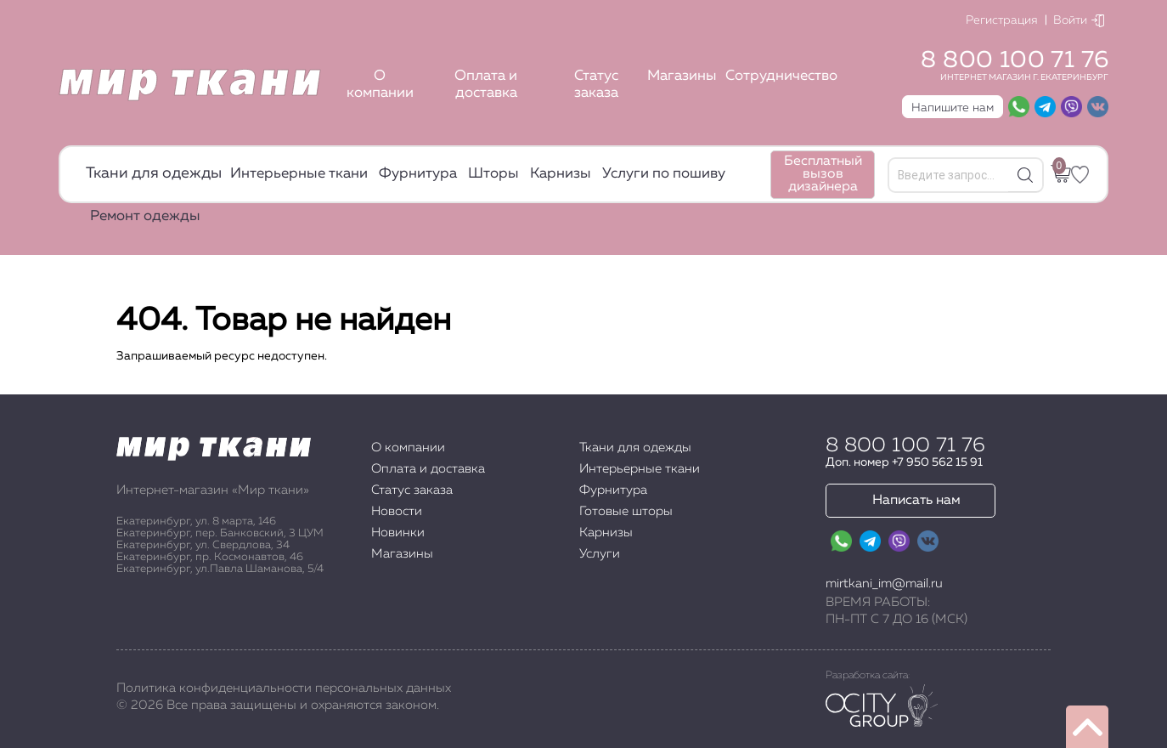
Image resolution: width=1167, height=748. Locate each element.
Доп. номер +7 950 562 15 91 (904, 462)
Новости (396, 511)
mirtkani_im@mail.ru (884, 583)
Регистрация (1002, 20)
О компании (380, 84)
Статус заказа (596, 84)
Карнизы (560, 174)
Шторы (493, 174)
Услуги (599, 553)
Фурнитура (418, 174)
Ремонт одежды (145, 216)
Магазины (682, 76)
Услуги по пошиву (663, 174)
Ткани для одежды (154, 173)
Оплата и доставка (485, 84)
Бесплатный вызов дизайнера (823, 174)
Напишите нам (952, 108)
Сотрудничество (781, 76)
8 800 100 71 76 (1014, 60)
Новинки (398, 532)
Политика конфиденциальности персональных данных (283, 688)
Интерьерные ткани (299, 174)
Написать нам (916, 500)
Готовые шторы (626, 511)
